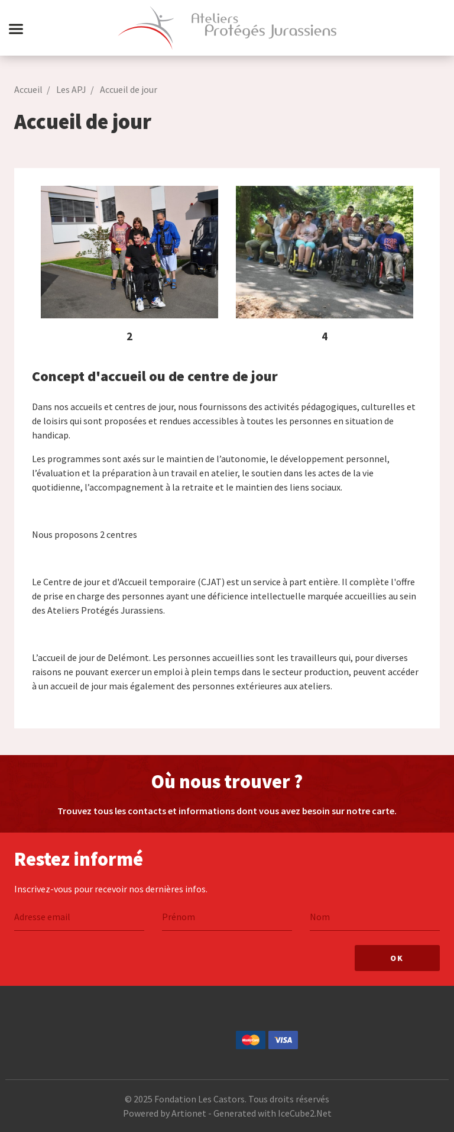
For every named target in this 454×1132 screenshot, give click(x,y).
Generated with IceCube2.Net (272, 1113)
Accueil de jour (128, 89)
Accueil (28, 89)
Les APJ (71, 89)
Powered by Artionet (164, 1113)
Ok (397, 958)
